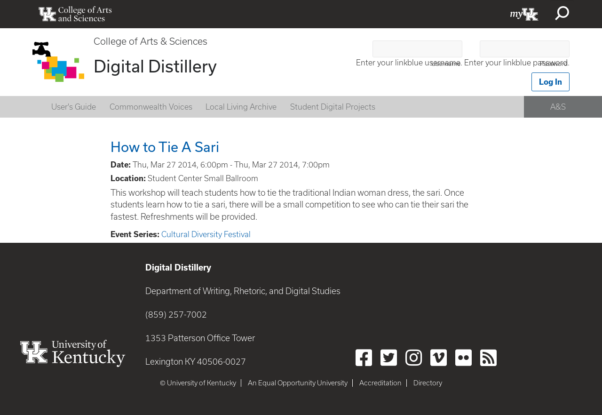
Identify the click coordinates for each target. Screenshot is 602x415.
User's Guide (73, 107)
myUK (524, 14)
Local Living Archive (241, 107)
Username (445, 63)
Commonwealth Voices (151, 107)
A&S (558, 107)
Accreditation (380, 383)
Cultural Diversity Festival (206, 234)
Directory (427, 383)
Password (554, 63)
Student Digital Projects (332, 107)
